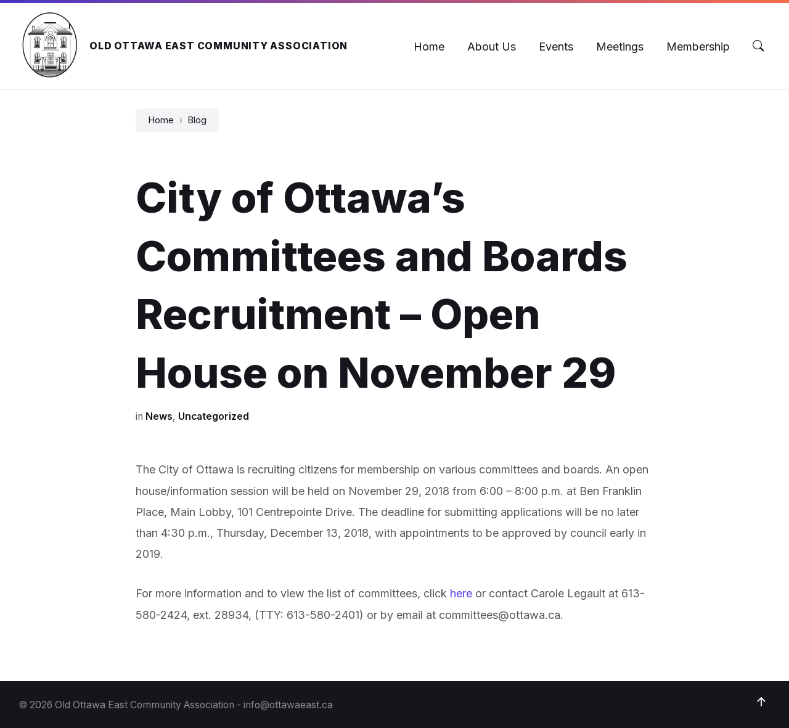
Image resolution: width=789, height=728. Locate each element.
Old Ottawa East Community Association (218, 46)
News (159, 416)
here (461, 593)
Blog (196, 120)
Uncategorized (213, 416)
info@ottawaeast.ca (288, 705)
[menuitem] (429, 46)
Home (161, 120)
